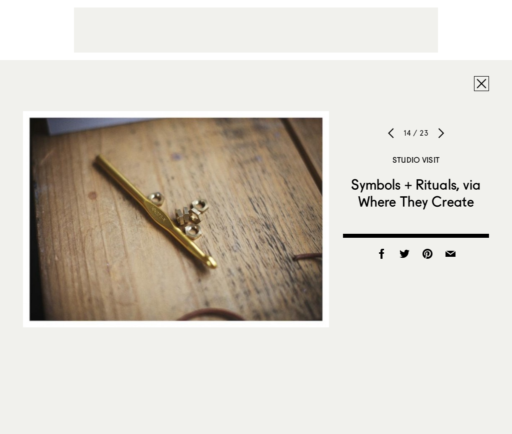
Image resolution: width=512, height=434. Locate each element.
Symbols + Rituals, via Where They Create (415, 193)
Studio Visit (416, 159)
